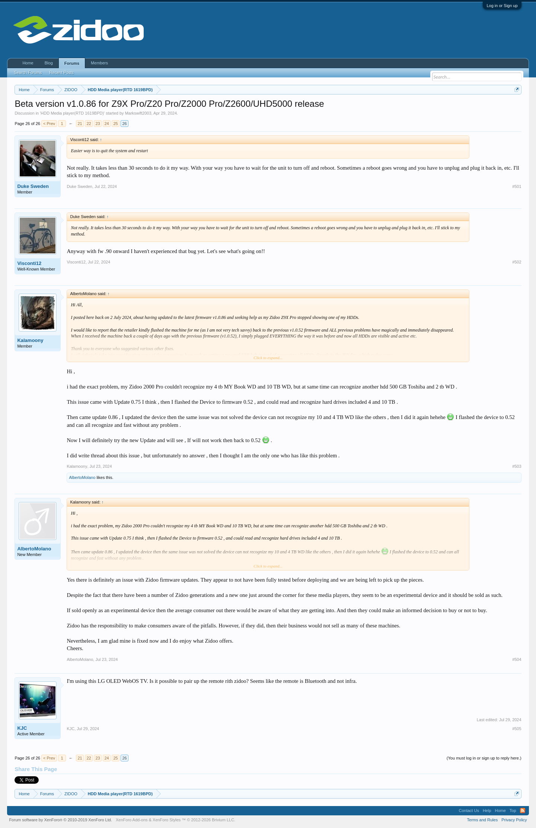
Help (487, 810)
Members (99, 63)
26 (124, 123)
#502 (516, 262)
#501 (516, 186)
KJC (22, 728)
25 (115, 123)
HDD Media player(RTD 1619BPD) (72, 113)
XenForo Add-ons (132, 820)
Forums (71, 63)
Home (27, 63)
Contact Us (469, 810)
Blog (49, 63)
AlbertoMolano (82, 477)
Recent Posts (62, 72)
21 (79, 123)
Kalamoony (30, 340)
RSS (522, 810)
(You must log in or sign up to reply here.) (484, 758)
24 (106, 123)
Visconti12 (29, 263)
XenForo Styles (167, 820)
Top (513, 810)
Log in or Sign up (501, 5)
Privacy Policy (514, 820)
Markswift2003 (138, 113)
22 (88, 123)
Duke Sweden (33, 186)
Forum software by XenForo (60, 820)
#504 (516, 659)
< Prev (49, 123)
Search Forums (28, 72)
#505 (516, 728)
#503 (516, 466)
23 (97, 123)
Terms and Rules (482, 820)
